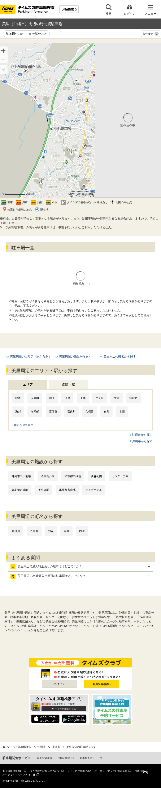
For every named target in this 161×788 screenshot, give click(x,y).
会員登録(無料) (101, 684)
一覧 (39, 34)
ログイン (59, 684)
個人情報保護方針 (13, 771)
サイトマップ (107, 771)
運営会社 (122, 771)
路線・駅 (68, 384)
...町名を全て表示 (22, 425)
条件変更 (151, 34)
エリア (28, 384)
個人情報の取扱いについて (45, 771)
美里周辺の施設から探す (75, 356)
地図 (16, 34)
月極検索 (68, 9)
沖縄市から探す (142, 434)
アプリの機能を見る (65, 709)
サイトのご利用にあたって (82, 771)
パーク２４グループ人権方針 (19, 774)
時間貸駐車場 (44, 758)
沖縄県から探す (142, 441)
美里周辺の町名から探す (120, 356)
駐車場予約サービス (91, 758)
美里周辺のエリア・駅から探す (30, 356)
